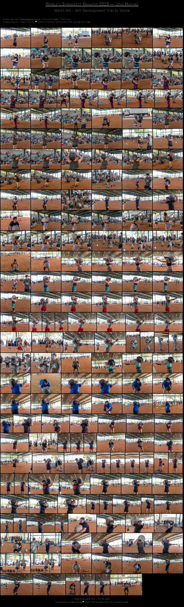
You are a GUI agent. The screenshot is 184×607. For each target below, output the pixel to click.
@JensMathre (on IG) (30, 19)
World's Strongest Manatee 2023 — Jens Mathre (92, 4)
